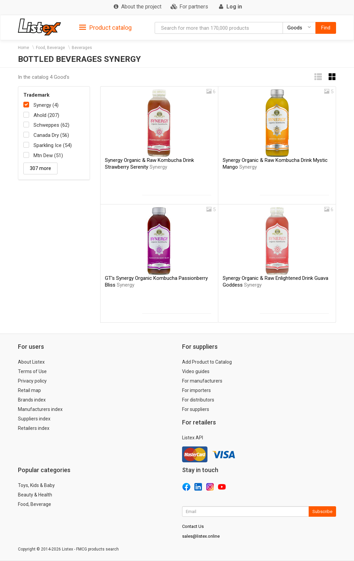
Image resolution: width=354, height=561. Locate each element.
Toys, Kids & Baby (36, 485)
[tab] (105, 27)
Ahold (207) (46, 115)
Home (23, 47)
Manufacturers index (40, 409)
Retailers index (33, 428)
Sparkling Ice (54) (53, 145)
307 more (40, 168)
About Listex (31, 362)
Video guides (195, 371)
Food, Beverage (50, 47)
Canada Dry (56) (51, 135)
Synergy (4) (46, 105)
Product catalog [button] (105, 27)
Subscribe (322, 511)
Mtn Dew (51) (48, 155)
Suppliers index (34, 418)
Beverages (82, 47)
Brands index (32, 400)
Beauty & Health (35, 494)
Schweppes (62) (51, 125)
